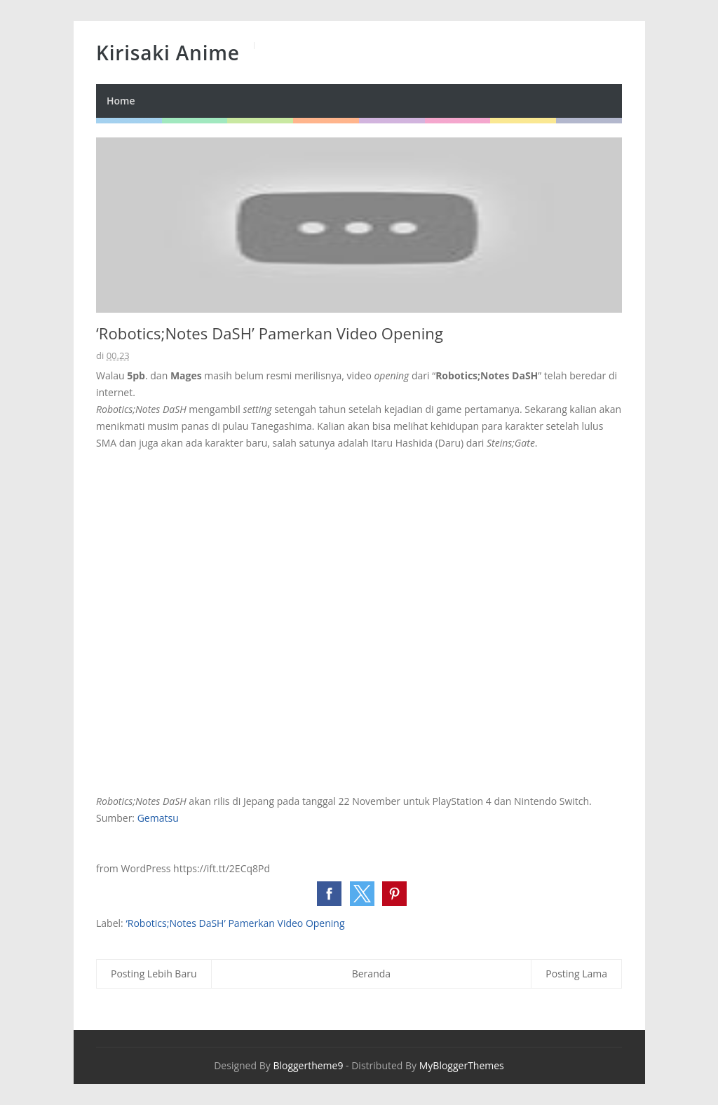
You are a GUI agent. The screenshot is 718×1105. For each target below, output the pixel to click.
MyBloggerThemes (461, 1065)
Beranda (371, 973)
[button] (329, 893)
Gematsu (158, 818)
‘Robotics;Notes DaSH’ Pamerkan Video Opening (235, 923)
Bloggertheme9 (308, 1065)
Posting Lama (576, 973)
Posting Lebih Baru (154, 973)
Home (121, 100)
